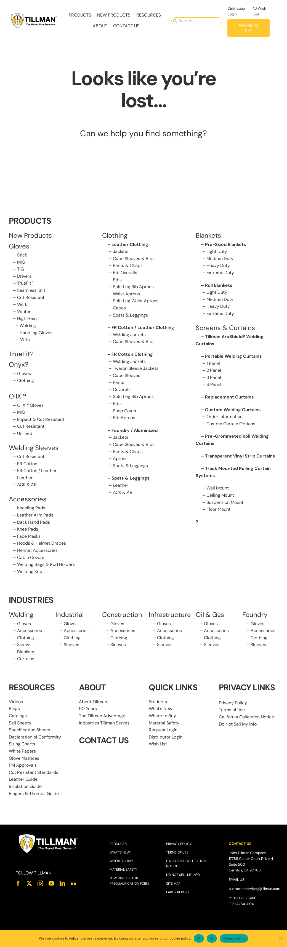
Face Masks (29, 536)
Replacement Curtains (229, 397)
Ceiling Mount (220, 495)
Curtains (25, 659)
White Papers (22, 751)
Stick (22, 255)
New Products (30, 235)
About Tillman (93, 702)
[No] (280, 938)
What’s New (160, 708)
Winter (24, 311)
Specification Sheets (29, 730)
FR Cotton (27, 464)
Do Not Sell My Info (238, 724)
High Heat (27, 318)
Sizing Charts (22, 744)
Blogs (14, 708)
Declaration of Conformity (35, 737)
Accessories (27, 499)
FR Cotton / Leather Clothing (142, 327)
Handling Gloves (36, 333)
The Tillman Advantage (102, 716)
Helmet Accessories (37, 550)
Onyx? (18, 364)
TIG (20, 269)
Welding (28, 325)
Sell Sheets (20, 723)
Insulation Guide (25, 786)
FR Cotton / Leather (37, 470)
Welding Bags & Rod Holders (46, 564)
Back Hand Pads (33, 522)
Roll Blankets (218, 285)
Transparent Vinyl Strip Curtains (240, 456)
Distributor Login (165, 737)
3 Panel (213, 377)
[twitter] (29, 883)
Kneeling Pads (31, 508)
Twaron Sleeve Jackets (135, 368)
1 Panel (213, 363)
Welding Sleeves (34, 447)
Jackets (120, 251)
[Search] (174, 20)
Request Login (163, 730)
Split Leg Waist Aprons (135, 301)
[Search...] (196, 20)
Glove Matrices (24, 758)
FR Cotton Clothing (132, 354)
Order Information (224, 416)
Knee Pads (27, 529)
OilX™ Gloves (30, 405)
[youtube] (51, 883)
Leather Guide (23, 779)
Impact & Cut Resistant (40, 419)
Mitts (25, 340)
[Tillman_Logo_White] (48, 835)
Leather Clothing (129, 244)
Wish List (158, 744)
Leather (25, 478)
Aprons (120, 458)
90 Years (88, 708)
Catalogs (18, 716)
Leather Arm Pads (35, 515)
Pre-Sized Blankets (225, 244)
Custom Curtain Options (230, 424)
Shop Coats (124, 411)
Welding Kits (29, 571)
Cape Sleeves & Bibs (134, 258)
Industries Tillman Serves (104, 723)
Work (22, 304)
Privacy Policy (233, 703)
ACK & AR (27, 485)
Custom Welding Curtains (233, 410)
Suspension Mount (224, 502)
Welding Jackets (129, 335)
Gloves (24, 373)
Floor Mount (218, 509)
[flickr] (73, 883)
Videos (16, 702)
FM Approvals (23, 765)
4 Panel (213, 384)
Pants (118, 382)
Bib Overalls (125, 272)
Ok (198, 938)
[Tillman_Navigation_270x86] (34, 14)
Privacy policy (233, 938)
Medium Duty (219, 258)
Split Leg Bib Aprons (133, 287)
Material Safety (164, 723)
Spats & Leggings (130, 315)
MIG (21, 262)
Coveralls (122, 389)
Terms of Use (232, 710)
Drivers (24, 276)
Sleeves (25, 645)
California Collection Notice (246, 717)
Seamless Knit (31, 290)
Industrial (69, 614)
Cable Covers (30, 557)
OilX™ (17, 396)
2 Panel (213, 370)
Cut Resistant (30, 297)
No (211, 938)
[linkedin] (62, 883)
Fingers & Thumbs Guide (34, 793)
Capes (119, 308)
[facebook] (18, 883)
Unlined (24, 433)
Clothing (25, 380)
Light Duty (216, 251)
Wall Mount (217, 488)
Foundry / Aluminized (134, 430)
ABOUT (92, 687)
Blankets (25, 652)
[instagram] (40, 883)
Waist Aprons (126, 294)
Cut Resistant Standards (33, 772)
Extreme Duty (220, 272)
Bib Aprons (124, 418)
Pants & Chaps (128, 265)
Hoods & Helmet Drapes (41, 543)
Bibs (117, 280)
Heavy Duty (218, 265)
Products (158, 702)
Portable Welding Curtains (233, 356)
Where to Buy (162, 716)
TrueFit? (25, 283)
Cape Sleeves (126, 375)
